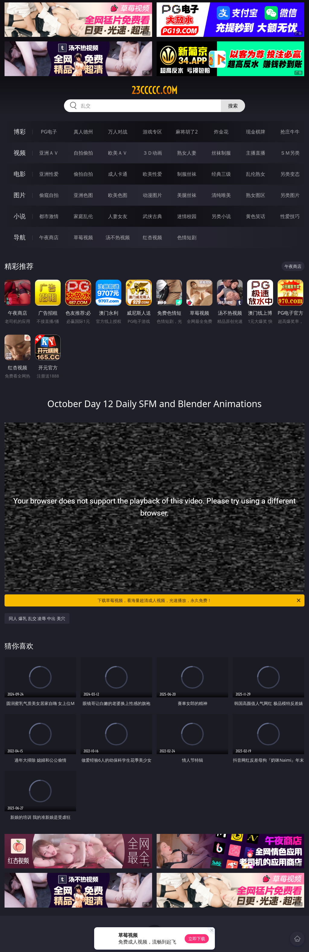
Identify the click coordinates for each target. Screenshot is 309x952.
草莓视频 (83, 237)
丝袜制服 (221, 153)
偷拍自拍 (83, 174)
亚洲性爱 (49, 174)
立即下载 (196, 938)
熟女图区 (255, 195)
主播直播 (255, 153)
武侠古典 (152, 216)
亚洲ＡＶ (49, 153)
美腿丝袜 (186, 195)
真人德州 (83, 131)
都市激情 (49, 216)
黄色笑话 (255, 216)
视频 (20, 153)
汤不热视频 (118, 237)
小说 (20, 216)
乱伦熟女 (255, 174)
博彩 (20, 131)
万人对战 (117, 131)
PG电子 (49, 131)
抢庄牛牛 (290, 131)
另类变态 (290, 174)
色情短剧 (186, 237)
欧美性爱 (152, 174)
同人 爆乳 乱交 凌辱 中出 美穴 (37, 618)
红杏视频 (152, 237)
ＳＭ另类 (290, 153)
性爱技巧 (290, 216)
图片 (20, 195)
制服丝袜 (186, 174)
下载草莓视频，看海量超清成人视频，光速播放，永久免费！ (199, 600)
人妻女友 (117, 216)
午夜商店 (49, 237)
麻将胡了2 (187, 131)
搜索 (233, 105)
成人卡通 (117, 174)
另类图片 (290, 195)
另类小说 (221, 216)
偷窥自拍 (49, 195)
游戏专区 (152, 131)
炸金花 (221, 131)
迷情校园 (186, 216)
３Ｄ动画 (152, 153)
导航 (20, 237)
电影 (20, 174)
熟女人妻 (186, 153)
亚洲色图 (83, 195)
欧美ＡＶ (117, 153)
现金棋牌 (255, 131)
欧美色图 (117, 195)
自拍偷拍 (83, 153)
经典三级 (221, 174)
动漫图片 (152, 195)
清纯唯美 (221, 195)
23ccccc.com (154, 90)
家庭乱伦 (83, 216)
